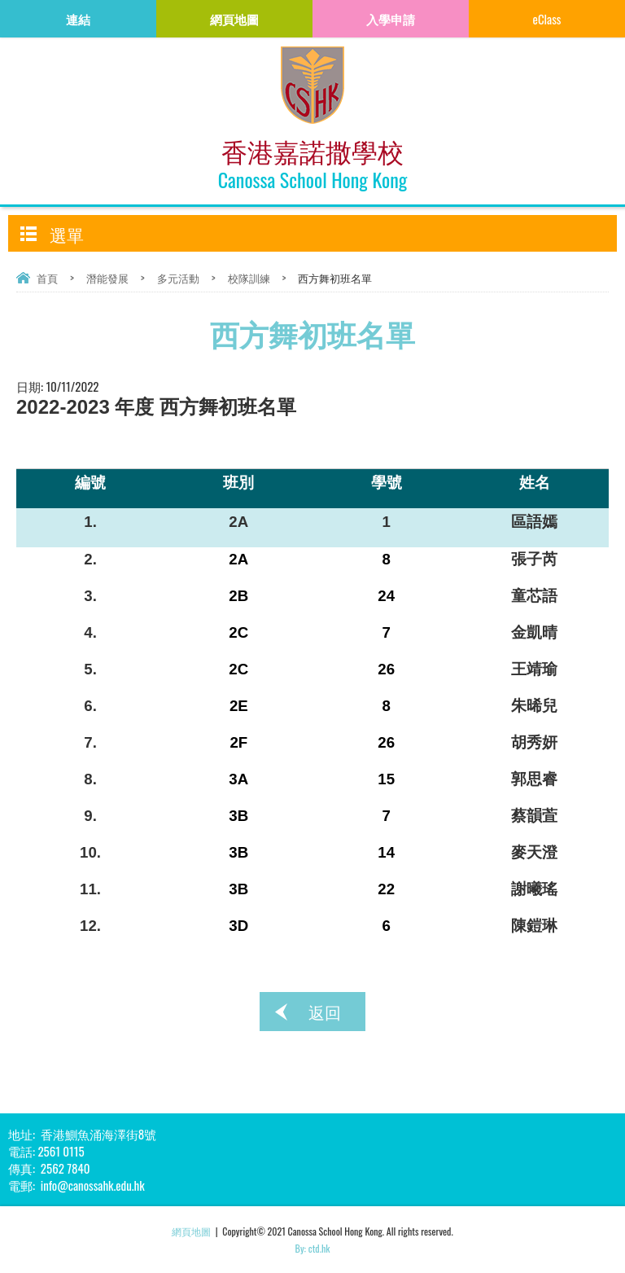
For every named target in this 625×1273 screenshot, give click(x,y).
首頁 (47, 278)
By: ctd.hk (312, 1248)
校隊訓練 (249, 278)
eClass (547, 19)
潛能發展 (107, 278)
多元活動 (178, 278)
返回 (324, 1011)
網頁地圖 (191, 1231)
